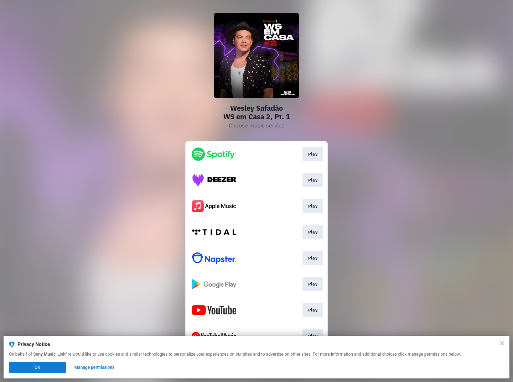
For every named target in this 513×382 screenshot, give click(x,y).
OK (37, 367)
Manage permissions (94, 367)
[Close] (502, 343)
